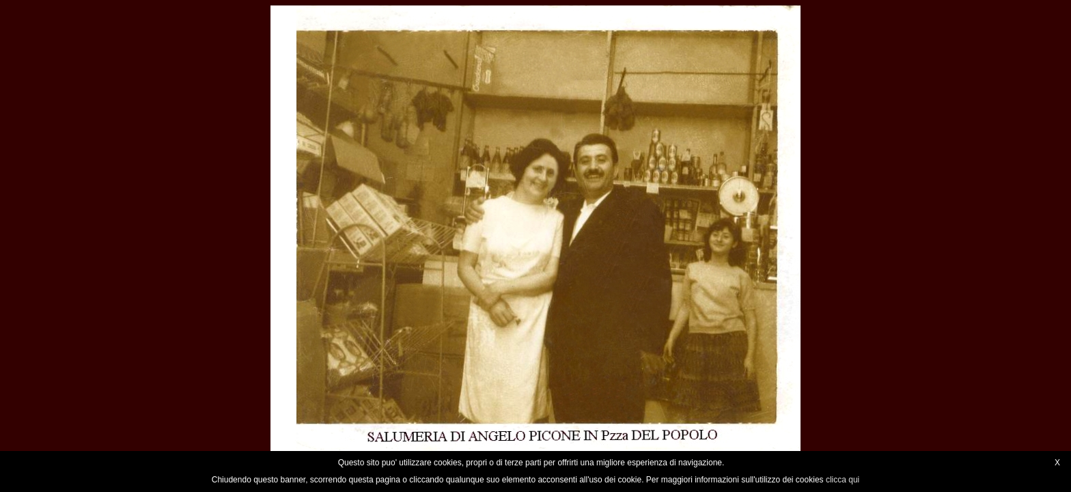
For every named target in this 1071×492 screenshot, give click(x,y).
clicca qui (842, 479)
